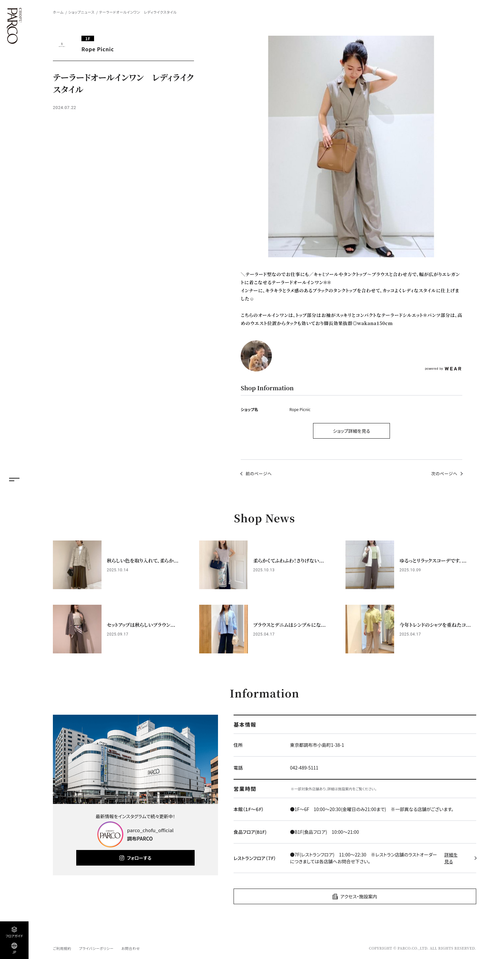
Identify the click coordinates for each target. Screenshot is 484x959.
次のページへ (444, 473)
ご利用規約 (62, 948)
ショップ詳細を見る (351, 431)
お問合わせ (130, 948)
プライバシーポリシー (96, 948)
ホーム (58, 12)
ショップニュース (81, 12)
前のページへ (259, 473)
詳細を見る (451, 858)
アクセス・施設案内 (358, 896)
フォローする (139, 858)
